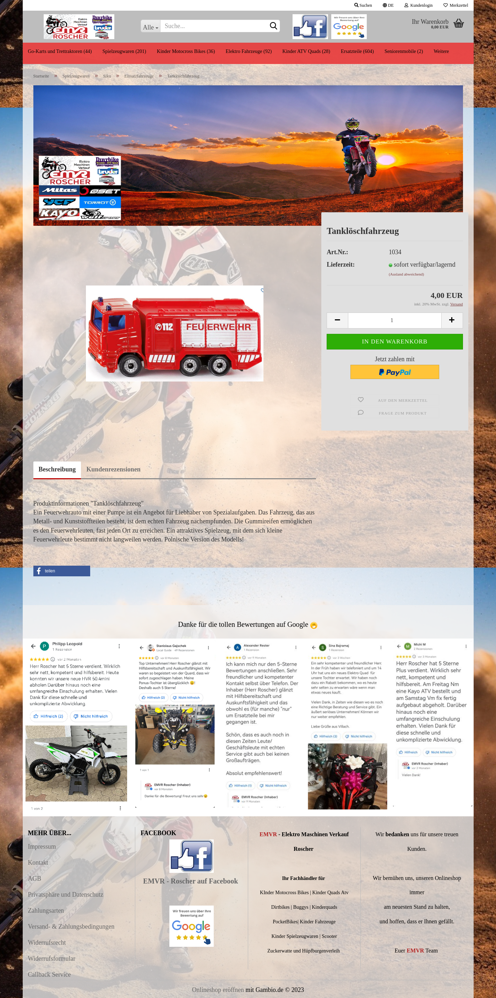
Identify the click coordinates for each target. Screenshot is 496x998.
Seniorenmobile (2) (404, 51)
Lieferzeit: (341, 264)
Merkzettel (455, 5)
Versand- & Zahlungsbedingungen (71, 926)
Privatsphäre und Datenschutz (65, 894)
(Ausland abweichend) (406, 274)
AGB (35, 878)
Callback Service (49, 974)
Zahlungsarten (46, 910)
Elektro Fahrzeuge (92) (248, 51)
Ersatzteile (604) (357, 51)
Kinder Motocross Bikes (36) (186, 51)
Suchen (363, 5)
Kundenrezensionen (113, 469)
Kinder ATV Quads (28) (306, 51)
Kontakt (38, 862)
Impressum (42, 846)
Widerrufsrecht (47, 942)
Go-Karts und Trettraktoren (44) (60, 51)
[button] (61, 571)
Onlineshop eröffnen (218, 989)
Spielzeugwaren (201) (124, 51)
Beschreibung (57, 469)
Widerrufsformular (52, 958)
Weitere (441, 51)
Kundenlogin (418, 5)
